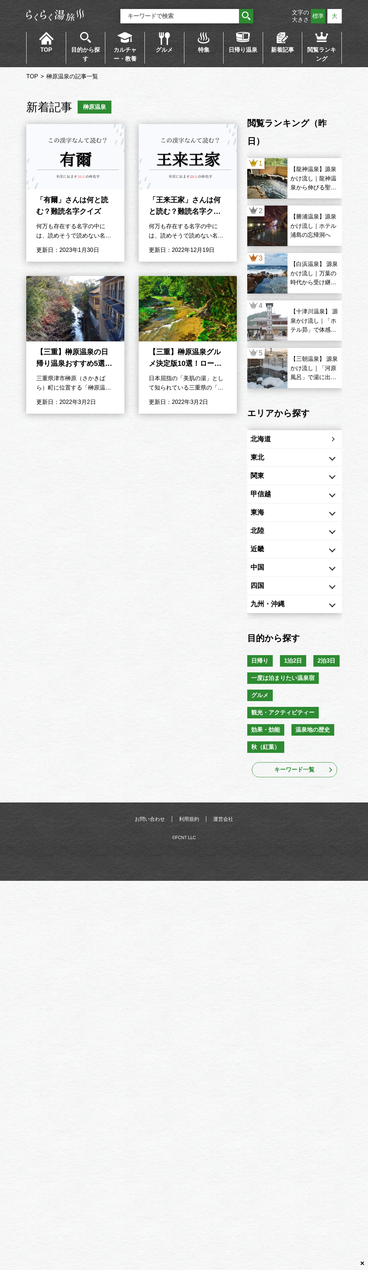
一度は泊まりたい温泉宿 (284, 735)
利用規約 (189, 882)
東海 (264, 529)
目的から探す (85, 54)
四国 (264, 616)
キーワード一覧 (294, 833)
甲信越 (268, 507)
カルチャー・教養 (125, 54)
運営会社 (223, 882)
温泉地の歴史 (316, 791)
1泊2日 (297, 697)
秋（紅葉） (267, 809)
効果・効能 (267, 791)
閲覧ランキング (321, 54)
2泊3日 (262, 716)
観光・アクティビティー (284, 772)
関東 (264, 485)
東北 (264, 463)
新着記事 (282, 50)
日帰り (261, 697)
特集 (204, 50)
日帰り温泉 (243, 50)
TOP (46, 50)
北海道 (268, 441)
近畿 (264, 572)
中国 (264, 594)
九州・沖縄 (275, 638)
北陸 (264, 551)
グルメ (164, 50)
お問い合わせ (150, 882)
